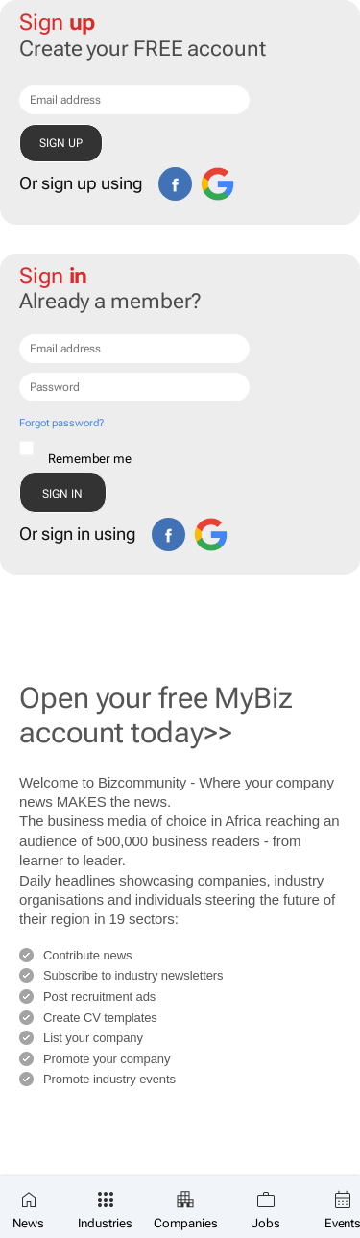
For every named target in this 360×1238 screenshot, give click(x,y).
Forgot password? (61, 423)
